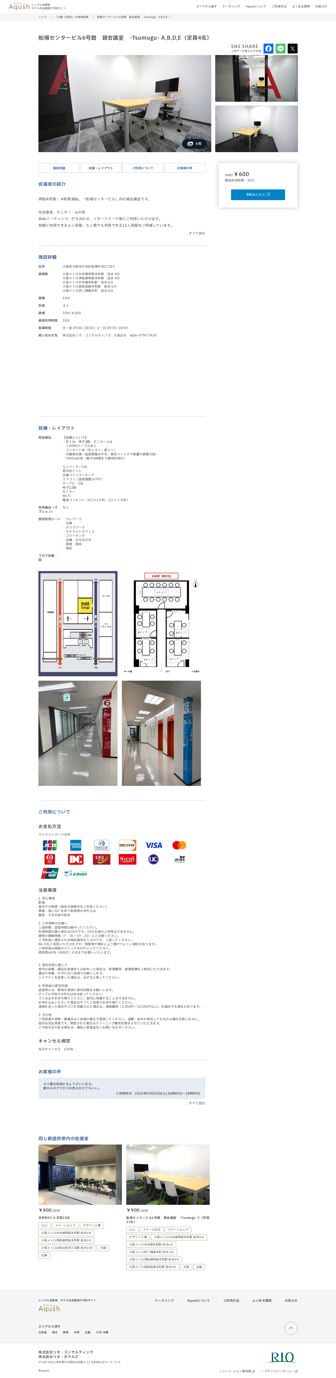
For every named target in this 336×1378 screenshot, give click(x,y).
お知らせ (321, 6)
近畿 (87, 1332)
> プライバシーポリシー (280, 1371)
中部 (76, 1332)
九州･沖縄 (102, 1332)
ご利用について (143, 168)
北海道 (42, 1332)
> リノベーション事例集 (237, 1371)
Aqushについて (256, 6)
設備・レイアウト (101, 168)
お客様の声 (184, 168)
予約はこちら (258, 194)
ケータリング (231, 6)
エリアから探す (206, 6)
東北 (55, 1332)
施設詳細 (59, 168)
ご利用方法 (279, 6)
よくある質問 (301, 6)
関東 (66, 1332)
